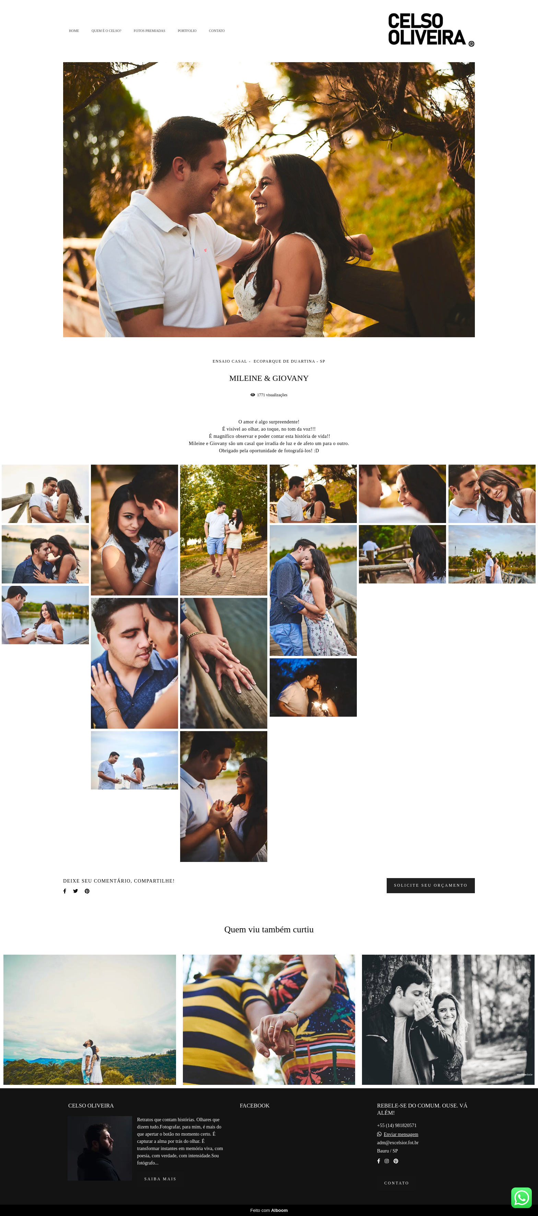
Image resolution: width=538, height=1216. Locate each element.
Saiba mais (160, 1179)
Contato (396, 1183)
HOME (74, 31)
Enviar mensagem (401, 1134)
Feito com (269, 1210)
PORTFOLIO (187, 31)
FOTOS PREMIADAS (149, 31)
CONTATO (217, 31)
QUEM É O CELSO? (106, 31)
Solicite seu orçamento (431, 885)
